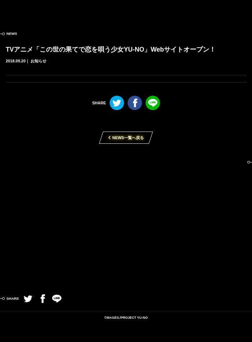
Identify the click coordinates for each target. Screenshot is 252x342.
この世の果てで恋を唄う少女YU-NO (126, 11)
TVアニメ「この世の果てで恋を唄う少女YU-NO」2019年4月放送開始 (126, 214)
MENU (241, 11)
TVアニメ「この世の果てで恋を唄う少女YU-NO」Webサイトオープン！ (111, 49)
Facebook (135, 103)
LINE (153, 103)
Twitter (117, 103)
